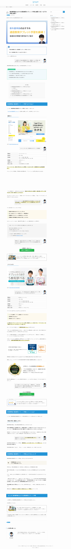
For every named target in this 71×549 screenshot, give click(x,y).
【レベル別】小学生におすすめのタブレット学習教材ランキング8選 (29, 507)
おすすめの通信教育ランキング (13, 111)
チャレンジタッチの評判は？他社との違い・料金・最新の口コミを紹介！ (30, 256)
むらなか (11, 537)
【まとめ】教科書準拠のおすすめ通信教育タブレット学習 (22, 95)
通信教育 (8, 522)
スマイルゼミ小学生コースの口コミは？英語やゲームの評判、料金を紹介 (30, 401)
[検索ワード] (57, 12)
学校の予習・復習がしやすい (17, 92)
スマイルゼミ (15, 89)
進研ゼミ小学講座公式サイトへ (26, 250)
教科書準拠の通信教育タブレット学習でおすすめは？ (21, 86)
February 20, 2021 (19, 235)
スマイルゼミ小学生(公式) (26, 394)
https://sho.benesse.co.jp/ (13, 144)
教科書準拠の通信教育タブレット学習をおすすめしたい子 (22, 93)
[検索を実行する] (64, 12)
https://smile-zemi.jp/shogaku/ (14, 287)
